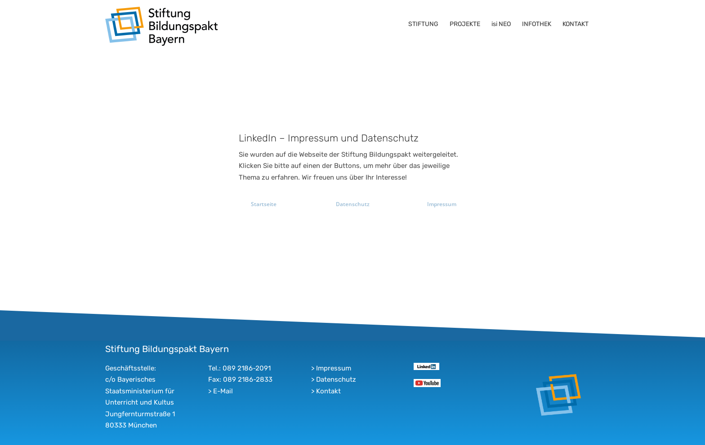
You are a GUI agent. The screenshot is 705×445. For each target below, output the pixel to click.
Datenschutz (336, 379)
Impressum (333, 368)
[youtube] (427, 382)
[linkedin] (426, 366)
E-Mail (223, 391)
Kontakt (328, 391)
